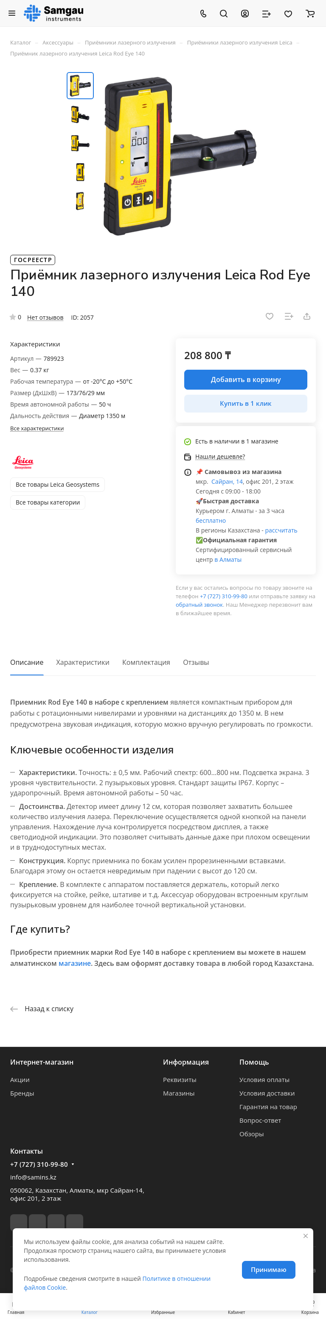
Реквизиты (180, 1079)
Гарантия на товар (268, 1106)
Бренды (22, 1093)
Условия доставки (267, 1093)
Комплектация (146, 662)
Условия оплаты (264, 1079)
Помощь (254, 1062)
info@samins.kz (33, 1177)
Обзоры (251, 1133)
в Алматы (228, 559)
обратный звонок (199, 604)
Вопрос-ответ (260, 1120)
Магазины (178, 1093)
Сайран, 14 (226, 481)
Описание (26, 662)
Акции (20, 1079)
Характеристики (83, 662)
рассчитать (281, 530)
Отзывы (196, 662)
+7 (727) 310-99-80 (223, 596)
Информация (186, 1062)
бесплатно (211, 520)
